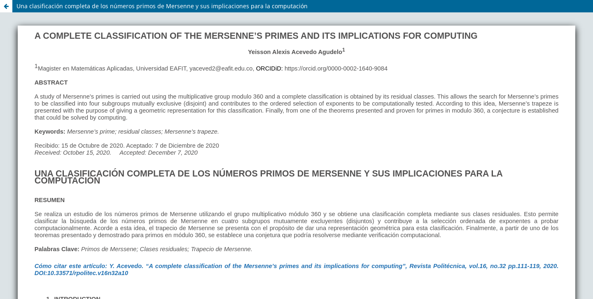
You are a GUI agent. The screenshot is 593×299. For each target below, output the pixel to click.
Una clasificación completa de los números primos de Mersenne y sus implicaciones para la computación (162, 6)
